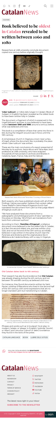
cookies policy (13, 391)
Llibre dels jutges (39, 337)
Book (25, 337)
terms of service (14, 388)
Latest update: (14, 105)
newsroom (11, 379)
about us (11, 376)
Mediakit (10, 394)
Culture (6, 20)
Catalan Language (11, 337)
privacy (10, 385)
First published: (14, 102)
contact (10, 382)
